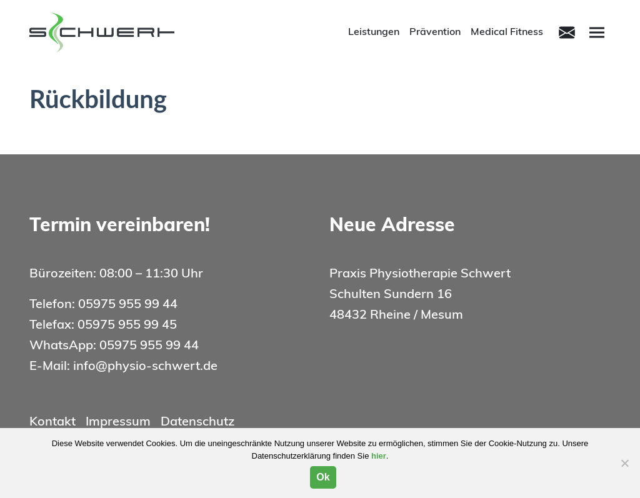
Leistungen (373, 32)
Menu (598, 31)
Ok (322, 477)
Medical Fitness (507, 32)
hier (378, 456)
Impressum (118, 422)
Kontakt (52, 422)
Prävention (435, 32)
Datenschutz (197, 422)
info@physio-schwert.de (145, 367)
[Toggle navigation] (567, 32)
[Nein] (624, 463)
